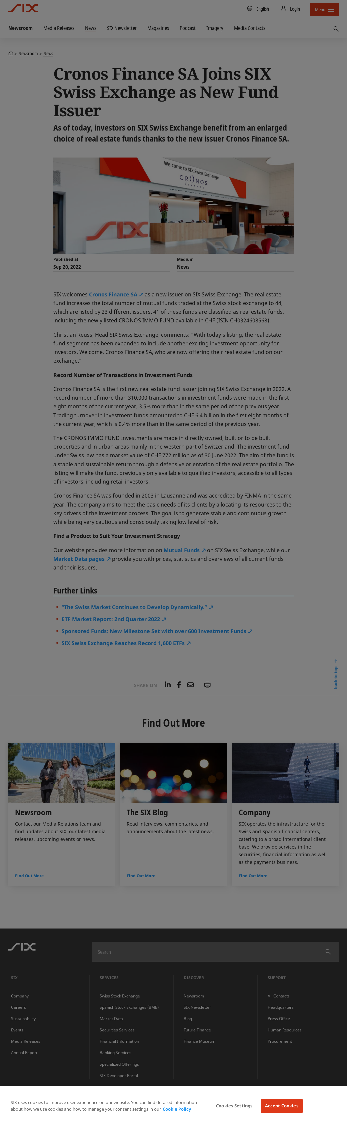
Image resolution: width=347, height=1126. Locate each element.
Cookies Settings (234, 1106)
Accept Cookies (282, 1106)
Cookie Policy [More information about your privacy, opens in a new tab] (177, 1109)
